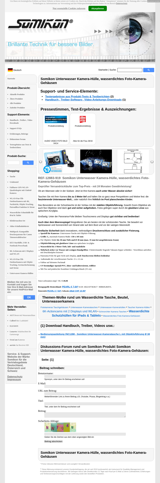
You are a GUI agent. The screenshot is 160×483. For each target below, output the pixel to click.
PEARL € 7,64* (70, 286)
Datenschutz (121, 3)
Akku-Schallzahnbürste (19, 226)
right (152, 161)
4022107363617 (90, 287)
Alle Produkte (15, 103)
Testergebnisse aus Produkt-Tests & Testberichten (77, 96)
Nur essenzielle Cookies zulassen (69, 8)
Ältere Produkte (16, 99)
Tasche (12, 176)
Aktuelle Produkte (17, 94)
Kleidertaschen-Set (17, 221)
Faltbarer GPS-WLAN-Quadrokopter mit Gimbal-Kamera (21, 190)
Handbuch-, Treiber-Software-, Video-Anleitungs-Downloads (83, 99)
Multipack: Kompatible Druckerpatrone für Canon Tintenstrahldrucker (21, 234)
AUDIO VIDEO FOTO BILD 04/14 (55, 142)
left (40, 161)
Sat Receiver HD (19, 345)
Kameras (17, 340)
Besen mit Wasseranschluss (22, 315)
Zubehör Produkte (17, 108)
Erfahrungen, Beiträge (19, 134)
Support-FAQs (16, 128)
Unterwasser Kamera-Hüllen (21, 273)
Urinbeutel (14, 182)
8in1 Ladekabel (19, 321)
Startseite (103, 70)
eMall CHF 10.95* (77, 291)
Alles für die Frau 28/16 (83, 141)
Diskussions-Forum (17, 139)
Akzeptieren (97, 8)
